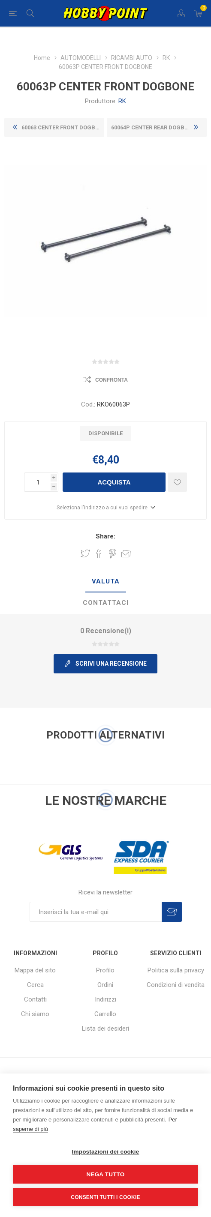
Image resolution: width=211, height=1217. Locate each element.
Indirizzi (105, 999)
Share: (105, 536)
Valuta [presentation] (106, 581)
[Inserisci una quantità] (37, 482)
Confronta (111, 380)
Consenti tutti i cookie (105, 1197)
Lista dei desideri (105, 1028)
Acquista (113, 482)
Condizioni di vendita (176, 985)
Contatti (35, 999)
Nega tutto (106, 1174)
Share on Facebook (99, 553)
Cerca (35, 985)
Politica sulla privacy (176, 970)
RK (122, 101)
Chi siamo (35, 1014)
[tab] (105, 581)
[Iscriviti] (96, 912)
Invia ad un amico (126, 553)
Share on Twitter (85, 553)
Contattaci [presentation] (106, 603)
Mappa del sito (35, 970)
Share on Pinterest (112, 553)
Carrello (105, 1014)
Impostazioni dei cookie (105, 1151)
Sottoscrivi (172, 912)
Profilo (105, 970)
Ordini (105, 985)
